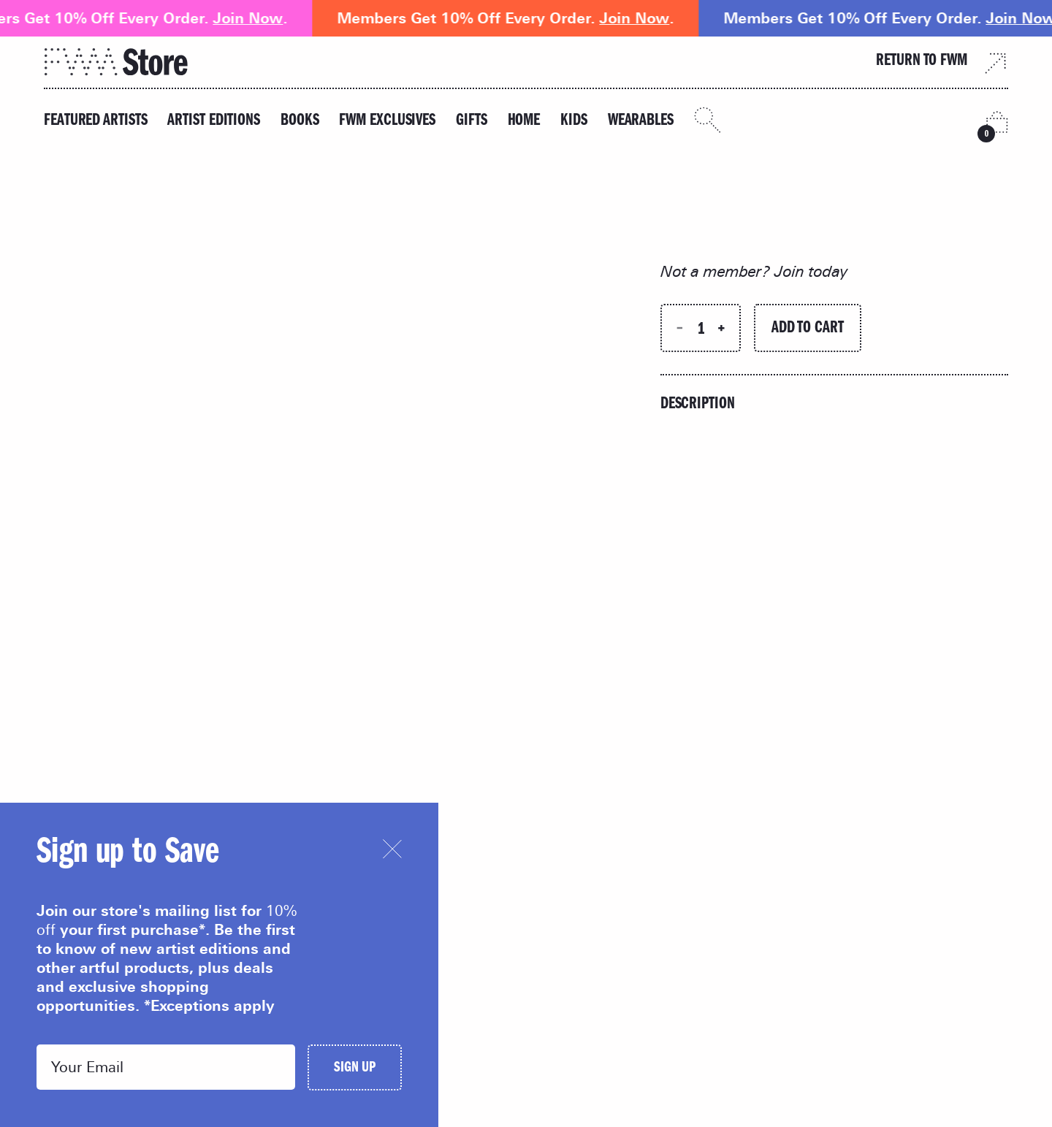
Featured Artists (95, 121)
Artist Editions (213, 121)
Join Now (256, 18)
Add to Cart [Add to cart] (807, 329)
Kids (573, 121)
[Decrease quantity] (679, 328)
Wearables (641, 121)
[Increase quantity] (721, 328)
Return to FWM (942, 62)
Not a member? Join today (754, 271)
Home (524, 121)
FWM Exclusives (387, 121)
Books (300, 121)
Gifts (471, 121)
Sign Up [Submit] (355, 1069)
